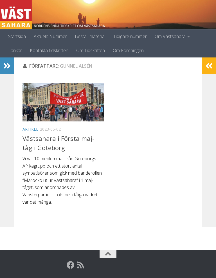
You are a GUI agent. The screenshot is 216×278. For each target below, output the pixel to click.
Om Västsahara (170, 36)
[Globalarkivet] (91, 265)
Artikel (30, 129)
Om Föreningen (128, 50)
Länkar (15, 50)
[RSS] (81, 265)
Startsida (17, 36)
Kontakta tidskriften (49, 50)
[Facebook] (71, 265)
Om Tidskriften (90, 50)
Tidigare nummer (130, 36)
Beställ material (90, 36)
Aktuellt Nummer (50, 36)
